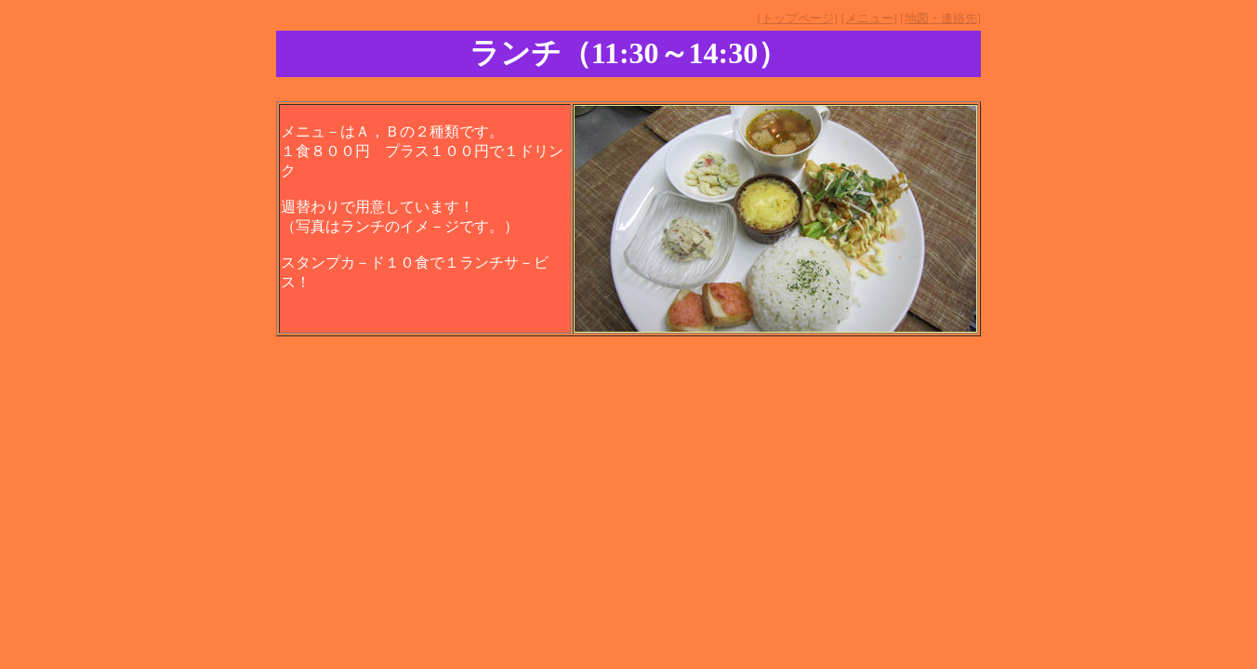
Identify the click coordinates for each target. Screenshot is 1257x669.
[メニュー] (868, 18)
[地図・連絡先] (940, 18)
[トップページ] (797, 18)
